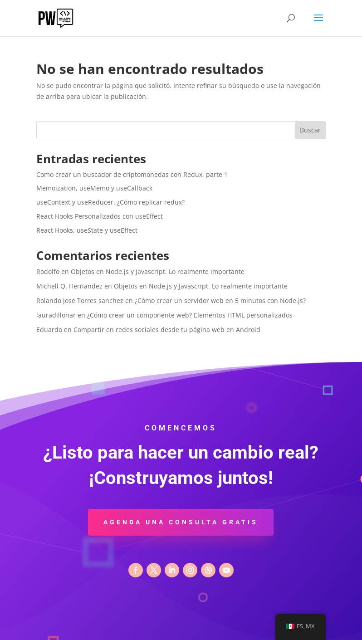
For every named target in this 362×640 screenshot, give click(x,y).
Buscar (310, 130)
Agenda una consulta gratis (180, 522)
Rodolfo (47, 271)
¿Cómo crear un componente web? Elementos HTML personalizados (190, 315)
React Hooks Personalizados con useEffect (99, 216)
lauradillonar (56, 315)
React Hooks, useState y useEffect (86, 230)
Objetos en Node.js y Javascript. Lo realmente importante (158, 271)
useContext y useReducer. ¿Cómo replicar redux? (110, 202)
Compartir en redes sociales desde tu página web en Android (166, 329)
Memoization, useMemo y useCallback (94, 188)
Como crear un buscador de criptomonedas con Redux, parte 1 (132, 174)
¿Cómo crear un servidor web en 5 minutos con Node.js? (220, 300)
